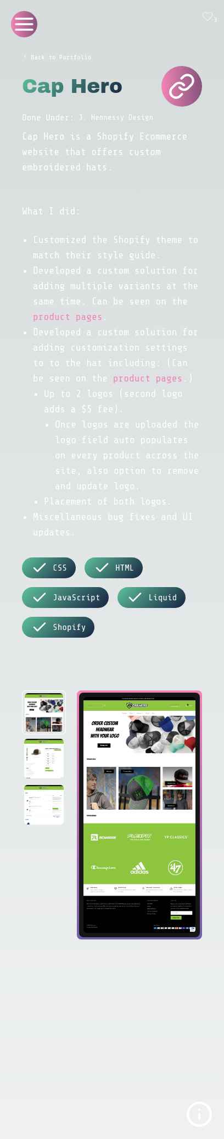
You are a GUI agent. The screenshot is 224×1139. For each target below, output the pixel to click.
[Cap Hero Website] (181, 86)
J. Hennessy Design (116, 117)
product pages (67, 316)
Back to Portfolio (56, 57)
